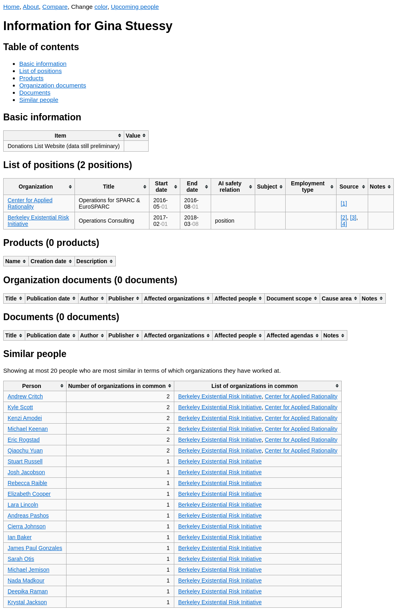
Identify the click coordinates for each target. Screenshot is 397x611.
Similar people (38, 99)
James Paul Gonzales (35, 548)
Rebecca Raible (27, 483)
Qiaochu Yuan (25, 450)
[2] (344, 217)
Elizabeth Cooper (29, 494)
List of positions (40, 70)
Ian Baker (20, 537)
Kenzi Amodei (25, 418)
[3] (353, 217)
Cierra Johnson (27, 526)
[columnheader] (64, 135)
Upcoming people (135, 6)
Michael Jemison (28, 569)
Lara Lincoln (23, 504)
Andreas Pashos (28, 515)
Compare (55, 6)
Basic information (43, 63)
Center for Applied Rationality (30, 203)
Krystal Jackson (27, 602)
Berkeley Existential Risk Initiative (220, 396)
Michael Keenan (28, 429)
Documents (34, 92)
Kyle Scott (20, 407)
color (101, 6)
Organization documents (52, 85)
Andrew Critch (25, 396)
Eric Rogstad (24, 439)
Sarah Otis (21, 559)
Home (11, 6)
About (31, 6)
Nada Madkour (26, 580)
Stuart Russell (25, 461)
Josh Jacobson (26, 472)
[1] (344, 203)
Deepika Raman (28, 591)
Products (31, 78)
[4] (344, 224)
